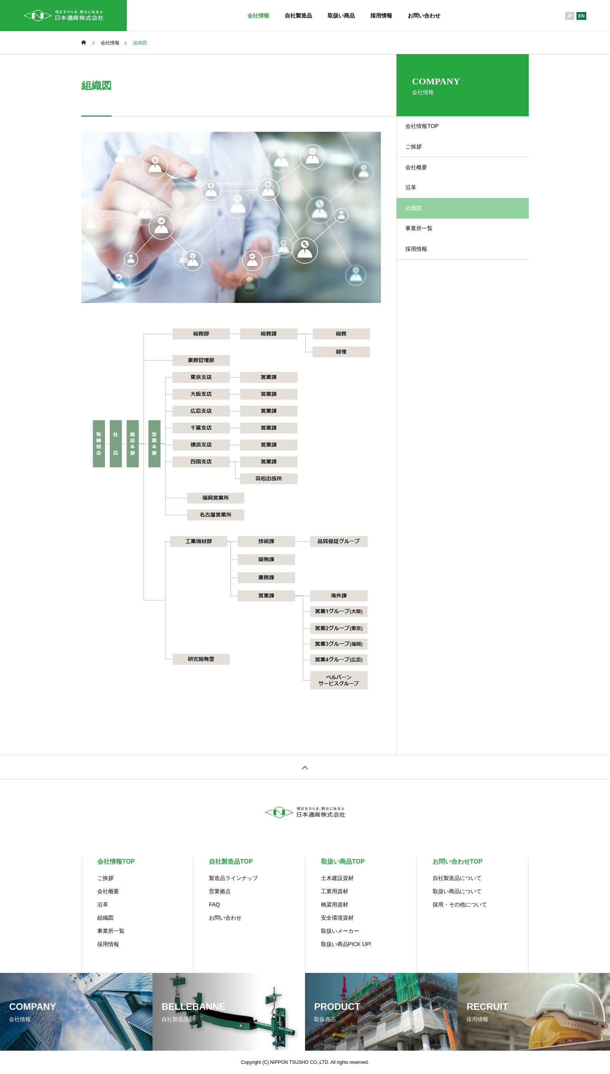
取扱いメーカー (340, 931)
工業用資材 (334, 891)
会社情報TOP (431, 129)
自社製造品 (298, 15)
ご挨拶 (421, 157)
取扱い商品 (341, 15)
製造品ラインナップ (233, 878)
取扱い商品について (457, 891)
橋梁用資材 (334, 904)
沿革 (418, 211)
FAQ (214, 904)
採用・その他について (460, 904)
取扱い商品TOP (343, 861)
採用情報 (381, 15)
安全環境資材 (337, 918)
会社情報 (258, 15)
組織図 (105, 918)
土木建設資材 (337, 878)
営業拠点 (220, 891)
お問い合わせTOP (458, 861)
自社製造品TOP (231, 861)
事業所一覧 (427, 265)
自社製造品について (457, 878)
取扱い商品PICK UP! (346, 944)
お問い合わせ (424, 15)
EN (581, 16)
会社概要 (424, 184)
